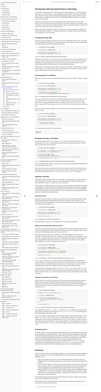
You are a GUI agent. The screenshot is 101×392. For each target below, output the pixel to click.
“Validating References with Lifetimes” (64, 171)
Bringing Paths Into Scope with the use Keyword (11, 71)
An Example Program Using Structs (9, 44)
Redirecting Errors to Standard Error (10, 156)
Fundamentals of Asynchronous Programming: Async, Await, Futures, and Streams (10, 231)
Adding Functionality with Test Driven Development (10, 149)
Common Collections (6, 77)
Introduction (4, 6)
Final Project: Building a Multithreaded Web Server (7, 289)
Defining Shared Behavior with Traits (10, 121)
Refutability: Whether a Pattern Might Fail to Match (10, 270)
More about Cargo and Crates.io (9, 174)
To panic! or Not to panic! (9, 115)
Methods (5, 47)
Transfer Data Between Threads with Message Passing (11, 220)
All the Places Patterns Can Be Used (10, 266)
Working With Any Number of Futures (10, 239)
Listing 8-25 (37, 307)
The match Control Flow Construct (11, 53)
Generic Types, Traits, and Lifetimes (10, 117)
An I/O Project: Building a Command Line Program (10, 137)
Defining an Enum (7, 51)
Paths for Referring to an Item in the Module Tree (10, 67)
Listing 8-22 (37, 161)
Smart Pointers (5, 191)
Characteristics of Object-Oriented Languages (9, 254)
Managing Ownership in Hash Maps (13, 99)
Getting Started (5, 8)
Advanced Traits (7, 279)
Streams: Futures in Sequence (10, 242)
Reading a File (6, 143)
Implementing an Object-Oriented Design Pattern (9, 261)
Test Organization (7, 134)
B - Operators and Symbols (9, 305)
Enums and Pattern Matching (8, 49)
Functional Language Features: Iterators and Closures (9, 160)
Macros (5, 286)
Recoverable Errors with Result (10, 112)
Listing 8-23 (37, 219)
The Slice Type (6, 37)
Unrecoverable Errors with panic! (11, 110)
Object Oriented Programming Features (9, 250)
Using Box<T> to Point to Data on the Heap (11, 194)
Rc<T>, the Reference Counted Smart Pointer (10, 204)
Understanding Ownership (7, 31)
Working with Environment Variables (9, 153)
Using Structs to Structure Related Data (10, 39)
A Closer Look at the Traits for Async (10, 244)
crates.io (70, 342)
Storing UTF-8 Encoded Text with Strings (10, 83)
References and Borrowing (9, 35)
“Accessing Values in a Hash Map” (68, 311)
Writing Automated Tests (7, 128)
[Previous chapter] (25, 196)
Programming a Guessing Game (9, 17)
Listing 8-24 (37, 258)
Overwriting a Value (40, 196)
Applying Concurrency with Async (11, 236)
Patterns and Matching (7, 263)
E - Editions (6, 312)
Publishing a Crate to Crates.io (10, 180)
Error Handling (5, 108)
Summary (6, 106)
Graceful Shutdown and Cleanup (11, 299)
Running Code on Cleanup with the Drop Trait (10, 201)
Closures (5, 163)
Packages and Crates (8, 61)
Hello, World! (6, 12)
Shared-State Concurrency (9, 223)
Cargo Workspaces (7, 182)
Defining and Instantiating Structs (11, 41)
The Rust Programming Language (8, 2)
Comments (5, 27)
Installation (5, 10)
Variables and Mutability (9, 21)
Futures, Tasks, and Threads (10, 247)
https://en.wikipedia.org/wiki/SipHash (46, 386)
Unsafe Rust (6, 277)
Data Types (5, 23)
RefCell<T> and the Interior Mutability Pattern (9, 208)
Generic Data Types (8, 119)
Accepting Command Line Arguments (9, 140)
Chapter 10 (76, 340)
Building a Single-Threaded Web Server (11, 293)
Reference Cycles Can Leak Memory (9, 211)
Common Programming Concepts (9, 19)
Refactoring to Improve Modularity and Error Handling (9, 146)
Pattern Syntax (6, 273)
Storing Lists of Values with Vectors (9, 80)
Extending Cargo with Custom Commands (10, 188)
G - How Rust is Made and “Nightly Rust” (9, 316)
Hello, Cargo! (6, 14)
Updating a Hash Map (11, 102)
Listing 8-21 (37, 96)
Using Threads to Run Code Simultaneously (9, 217)
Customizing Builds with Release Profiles (11, 177)
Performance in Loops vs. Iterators (9, 171)
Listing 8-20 (37, 56)
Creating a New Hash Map (12, 93)
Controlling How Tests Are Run (10, 132)
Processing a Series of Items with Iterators (11, 166)
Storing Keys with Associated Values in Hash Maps (10, 87)
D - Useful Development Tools (10, 309)
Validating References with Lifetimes (9, 125)
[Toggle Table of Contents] (23, 2)
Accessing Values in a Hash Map (12, 96)
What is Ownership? (7, 33)
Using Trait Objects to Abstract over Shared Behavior (10, 257)
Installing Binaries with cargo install (10, 184)
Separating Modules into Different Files (11, 74)
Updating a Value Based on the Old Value (46, 277)
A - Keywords (6, 303)
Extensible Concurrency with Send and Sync (10, 226)
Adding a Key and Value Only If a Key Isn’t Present (49, 225)
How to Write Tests (7, 130)
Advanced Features (6, 275)
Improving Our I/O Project (9, 169)
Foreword (3, 4)
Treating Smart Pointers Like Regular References (10, 197)
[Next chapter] (97, 196)
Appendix (4, 301)
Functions (5, 25)
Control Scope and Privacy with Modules (10, 64)
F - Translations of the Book (9, 314)
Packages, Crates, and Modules (8, 59)
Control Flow (6, 29)
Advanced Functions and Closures (9, 284)
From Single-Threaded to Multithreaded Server (9, 296)
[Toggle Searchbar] (30, 2)
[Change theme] (26, 2)
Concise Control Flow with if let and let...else (10, 56)
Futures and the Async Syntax (10, 234)
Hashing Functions (10, 104)
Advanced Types (7, 281)
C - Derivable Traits (8, 307)
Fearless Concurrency (6, 214)
